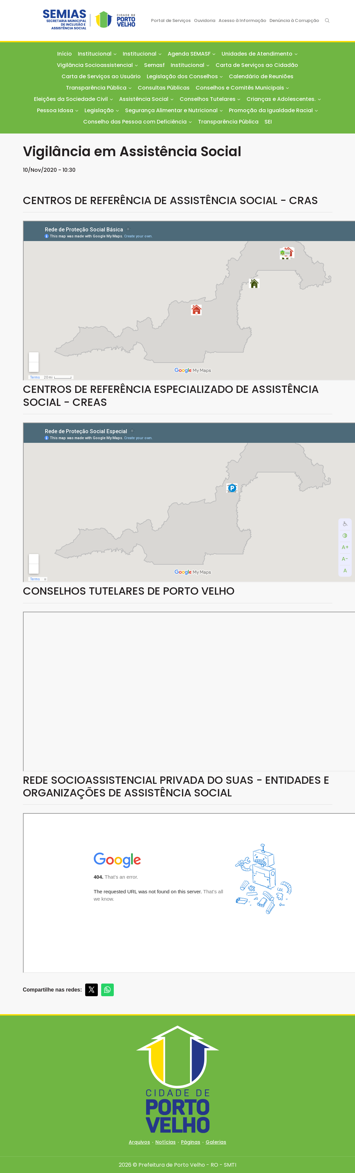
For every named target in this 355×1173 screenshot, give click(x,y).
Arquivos (139, 1142)
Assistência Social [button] (143, 99)
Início (64, 54)
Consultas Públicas (164, 88)
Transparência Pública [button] (96, 88)
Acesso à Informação (242, 20)
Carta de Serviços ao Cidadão (257, 65)
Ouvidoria (204, 20)
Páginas (190, 1142)
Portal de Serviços (171, 20)
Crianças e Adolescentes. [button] (281, 99)
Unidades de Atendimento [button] (257, 54)
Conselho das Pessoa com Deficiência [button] (135, 122)
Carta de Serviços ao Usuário (101, 76)
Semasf (154, 65)
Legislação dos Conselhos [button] (182, 76)
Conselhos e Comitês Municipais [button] (240, 88)
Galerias (216, 1142)
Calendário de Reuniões (261, 76)
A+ (345, 547)
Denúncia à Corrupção (294, 20)
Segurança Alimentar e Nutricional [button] (171, 110)
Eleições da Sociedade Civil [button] (71, 99)
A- (345, 559)
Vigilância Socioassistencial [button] (95, 65)
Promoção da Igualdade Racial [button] (271, 110)
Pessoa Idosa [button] (55, 110)
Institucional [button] (94, 54)
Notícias (165, 1142)
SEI (268, 122)
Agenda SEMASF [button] (189, 54)
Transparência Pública (228, 122)
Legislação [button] (99, 110)
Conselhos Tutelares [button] (208, 99)
